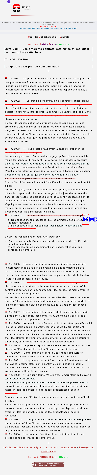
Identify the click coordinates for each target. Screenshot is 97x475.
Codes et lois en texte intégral (23, 447)
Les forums (51, 447)
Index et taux (68, 447)
